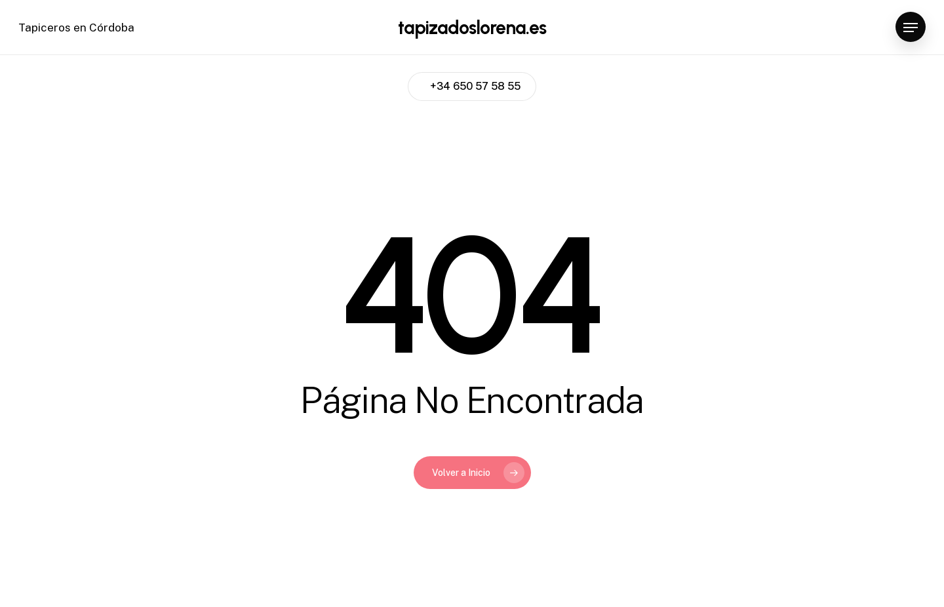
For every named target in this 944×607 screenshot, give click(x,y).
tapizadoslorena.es (472, 27)
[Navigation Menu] (910, 28)
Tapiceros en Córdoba (76, 27)
